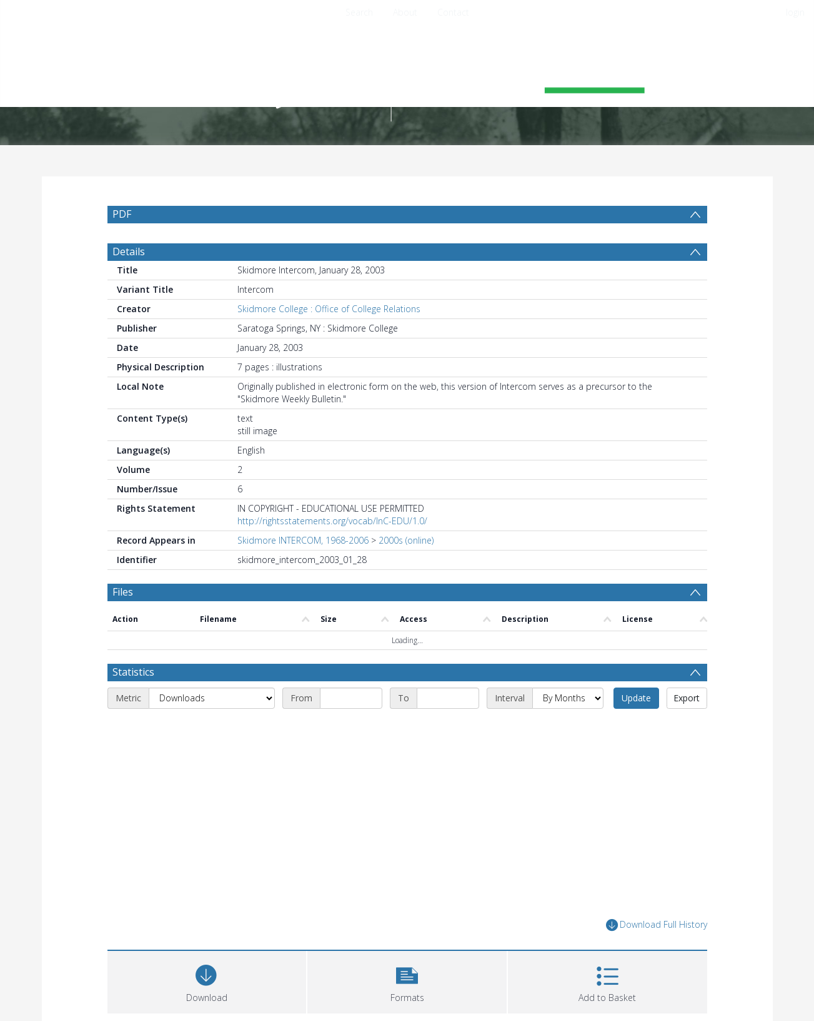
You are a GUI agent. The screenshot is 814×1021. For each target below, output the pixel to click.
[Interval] (567, 698)
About (405, 12)
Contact (453, 12)
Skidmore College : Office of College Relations (328, 309)
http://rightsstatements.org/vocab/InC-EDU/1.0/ (332, 521)
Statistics (133, 672)
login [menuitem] (795, 12)
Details (128, 251)
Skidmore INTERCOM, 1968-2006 (303, 540)
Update (636, 698)
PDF (121, 214)
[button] (407, 980)
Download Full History (656, 925)
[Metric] (212, 698)
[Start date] (351, 698)
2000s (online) (406, 540)
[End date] (448, 698)
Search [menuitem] (359, 12)
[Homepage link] (407, 79)
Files (122, 592)
